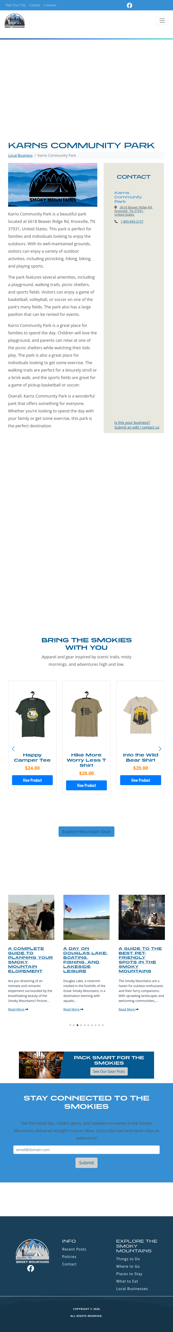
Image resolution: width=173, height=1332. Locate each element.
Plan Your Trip (16, 5)
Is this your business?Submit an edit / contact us (136, 425)
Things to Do (128, 1258)
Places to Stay (129, 1273)
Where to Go (128, 1266)
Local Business (20, 155)
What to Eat (127, 1281)
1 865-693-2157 (132, 221)
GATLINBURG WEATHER (86, 1199)
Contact (34, 5)
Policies (69, 1256)
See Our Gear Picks (109, 1071)
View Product (32, 780)
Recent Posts (74, 1249)
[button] (160, 749)
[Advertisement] (86, 106)
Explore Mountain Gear (86, 831)
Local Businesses (132, 1288)
